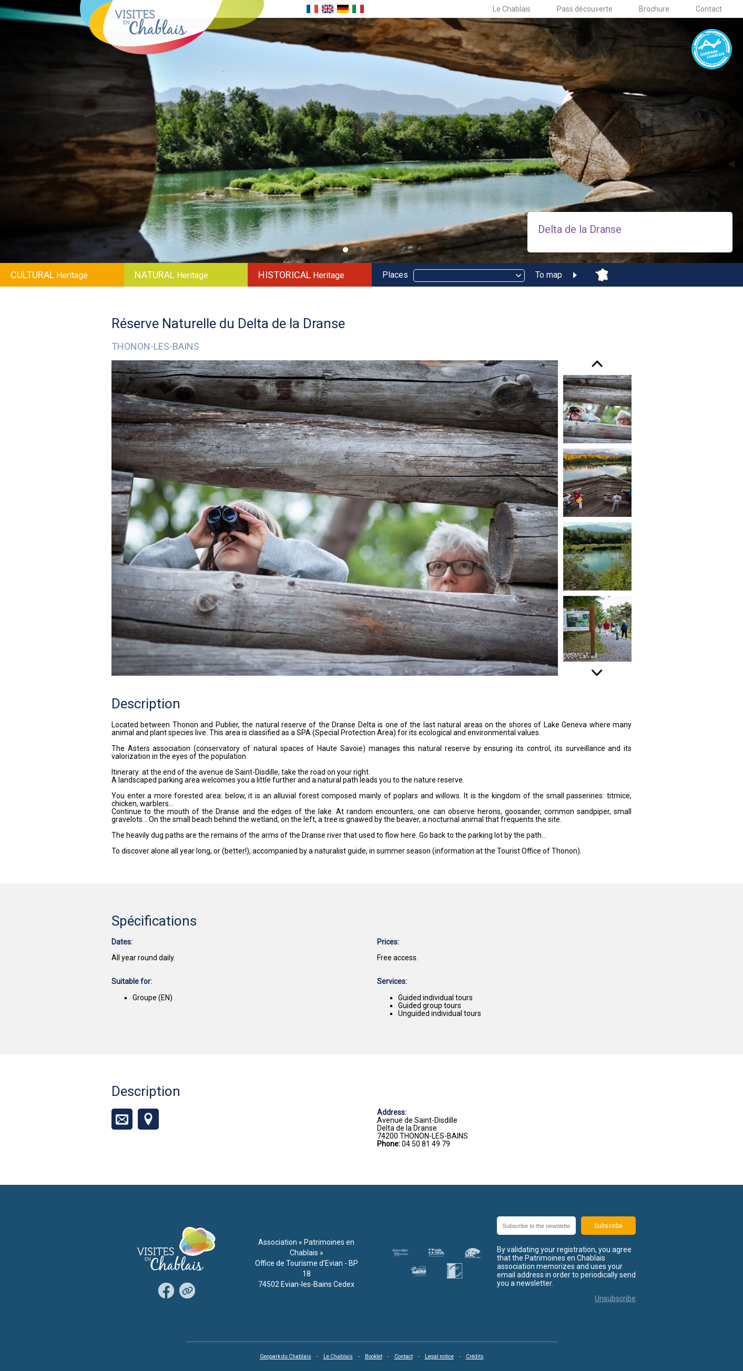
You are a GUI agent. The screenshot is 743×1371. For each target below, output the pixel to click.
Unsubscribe (615, 1298)
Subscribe (608, 1226)
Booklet (373, 1356)
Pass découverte (585, 9)
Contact (709, 9)
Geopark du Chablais (285, 1356)
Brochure (654, 9)
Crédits (475, 1356)
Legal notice (439, 1356)
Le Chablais (512, 9)
